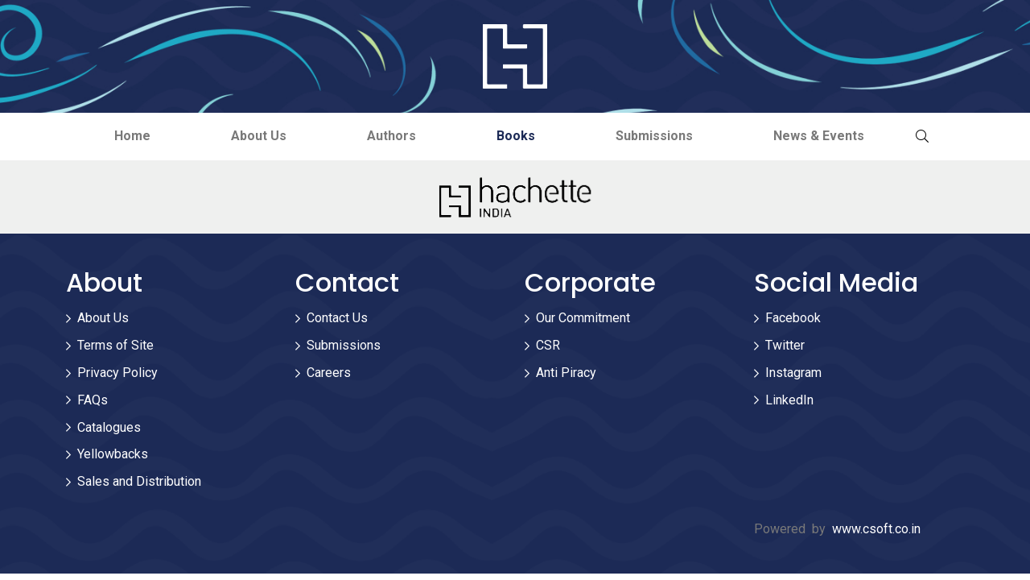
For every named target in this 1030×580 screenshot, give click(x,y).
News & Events (818, 135)
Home (132, 135)
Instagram (793, 372)
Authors (391, 135)
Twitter (785, 345)
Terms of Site (115, 345)
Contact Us (337, 317)
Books (515, 135)
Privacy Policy (117, 372)
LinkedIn (789, 400)
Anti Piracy (566, 372)
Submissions (654, 135)
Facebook (793, 317)
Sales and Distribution (139, 481)
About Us (258, 135)
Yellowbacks (112, 454)
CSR (548, 345)
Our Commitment (583, 317)
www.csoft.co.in (876, 528)
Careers (329, 372)
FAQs (92, 400)
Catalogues (109, 427)
